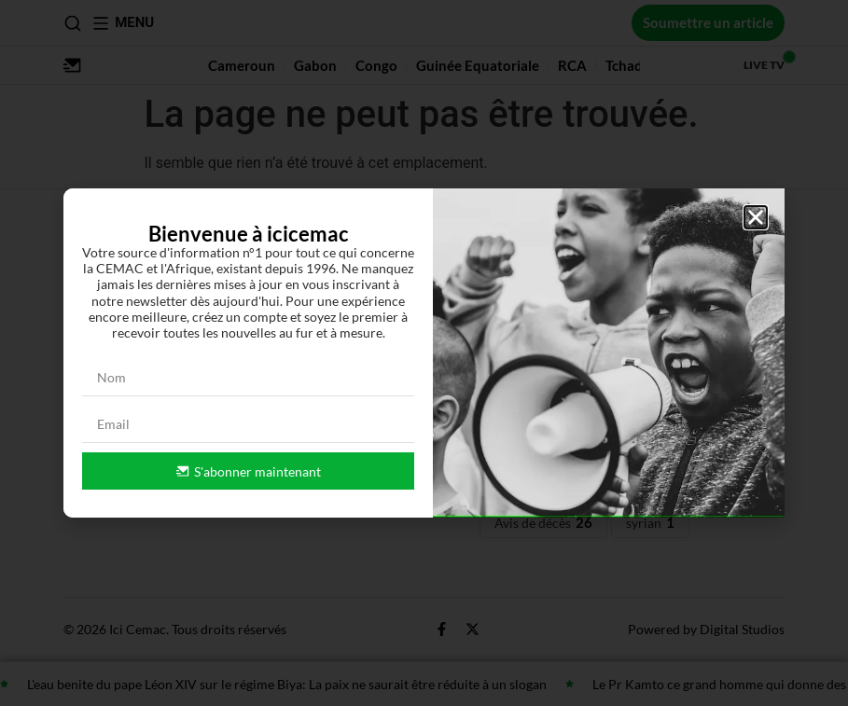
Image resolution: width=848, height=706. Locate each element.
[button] (755, 217)
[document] (424, 353)
